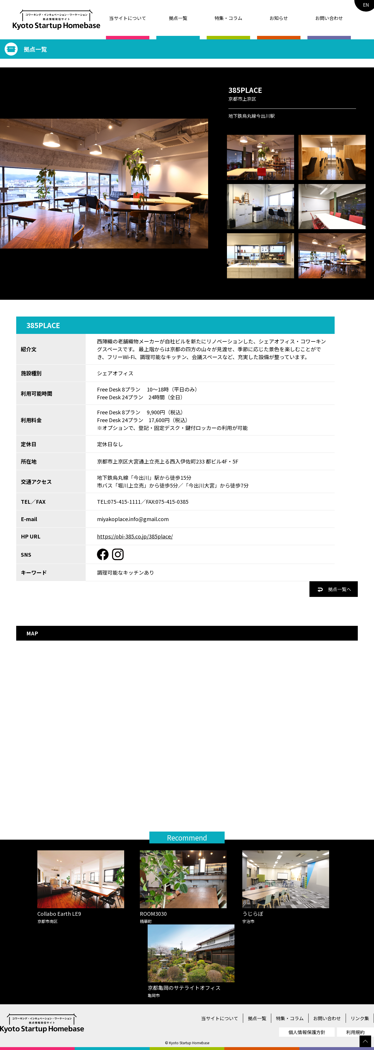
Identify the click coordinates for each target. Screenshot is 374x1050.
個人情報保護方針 (306, 1032)
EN (366, 4)
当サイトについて (127, 17)
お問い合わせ (329, 17)
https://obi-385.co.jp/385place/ (135, 536)
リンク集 (360, 1018)
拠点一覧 (178, 17)
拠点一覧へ (334, 589)
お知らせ (279, 17)
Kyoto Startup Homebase (189, 1042)
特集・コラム (228, 17)
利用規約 (355, 1032)
